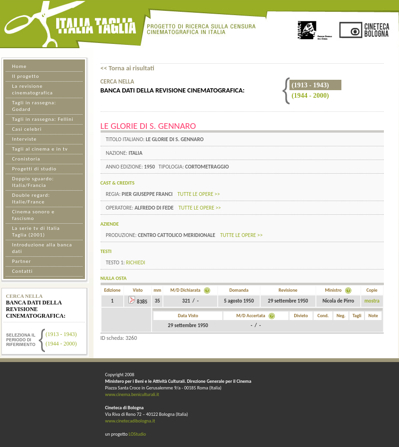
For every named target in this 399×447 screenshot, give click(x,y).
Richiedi (135, 262)
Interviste (24, 139)
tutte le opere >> (199, 194)
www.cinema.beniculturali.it (132, 394)
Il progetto (25, 76)
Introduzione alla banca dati (42, 248)
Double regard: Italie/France (31, 198)
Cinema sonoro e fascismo (33, 215)
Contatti (22, 271)
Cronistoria (26, 159)
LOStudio (137, 434)
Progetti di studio (34, 169)
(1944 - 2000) (310, 95)
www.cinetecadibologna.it (130, 421)
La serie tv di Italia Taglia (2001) (36, 231)
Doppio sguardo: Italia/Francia (33, 182)
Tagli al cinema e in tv (40, 149)
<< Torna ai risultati (127, 68)
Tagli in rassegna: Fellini (43, 119)
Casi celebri (27, 129)
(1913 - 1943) (61, 334)
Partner (21, 261)
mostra (372, 301)
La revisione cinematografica (32, 89)
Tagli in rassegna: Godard (34, 106)
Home (19, 66)
